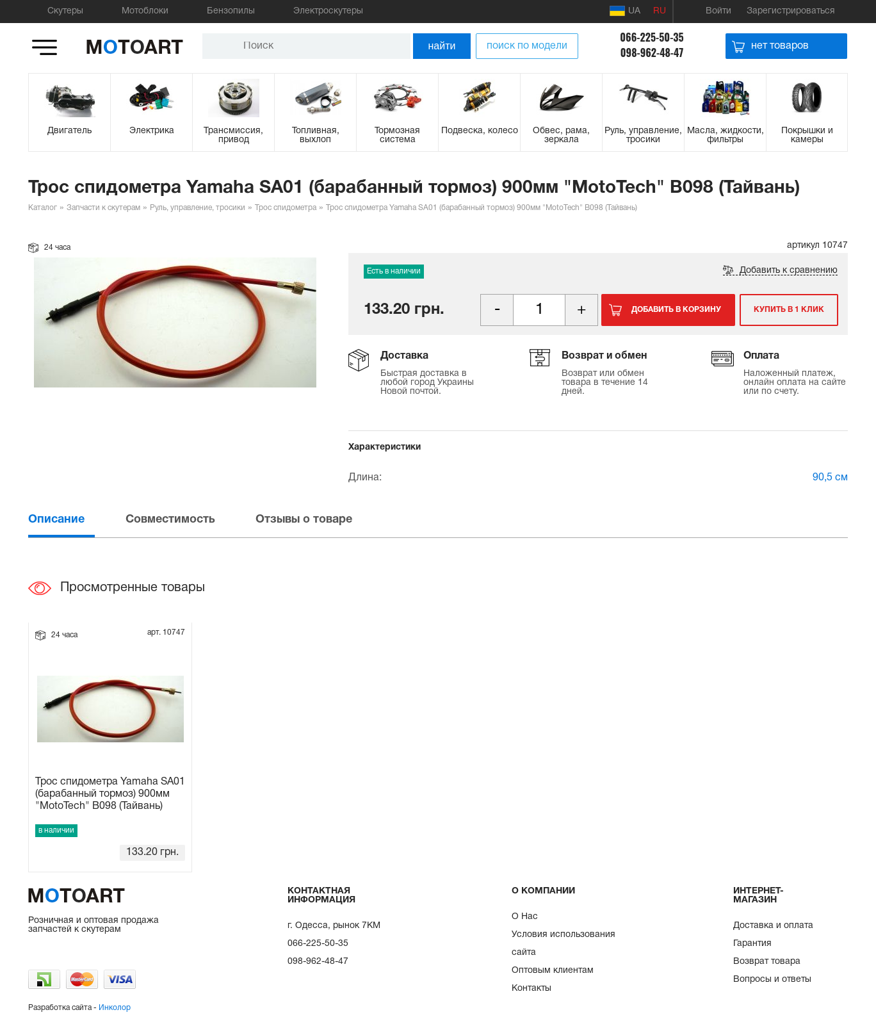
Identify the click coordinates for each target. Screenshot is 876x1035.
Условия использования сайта (563, 944)
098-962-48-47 (652, 52)
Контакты (531, 988)
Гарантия (752, 944)
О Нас (525, 917)
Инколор (115, 1007)
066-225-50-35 (651, 37)
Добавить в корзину (676, 309)
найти (442, 45)
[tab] (75, 520)
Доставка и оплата (773, 926)
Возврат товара (766, 962)
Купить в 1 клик (789, 309)
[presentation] (75, 520)
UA (625, 11)
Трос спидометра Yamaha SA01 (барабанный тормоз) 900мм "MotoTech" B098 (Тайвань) (110, 794)
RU (659, 11)
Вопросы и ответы (772, 979)
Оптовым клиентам (553, 970)
